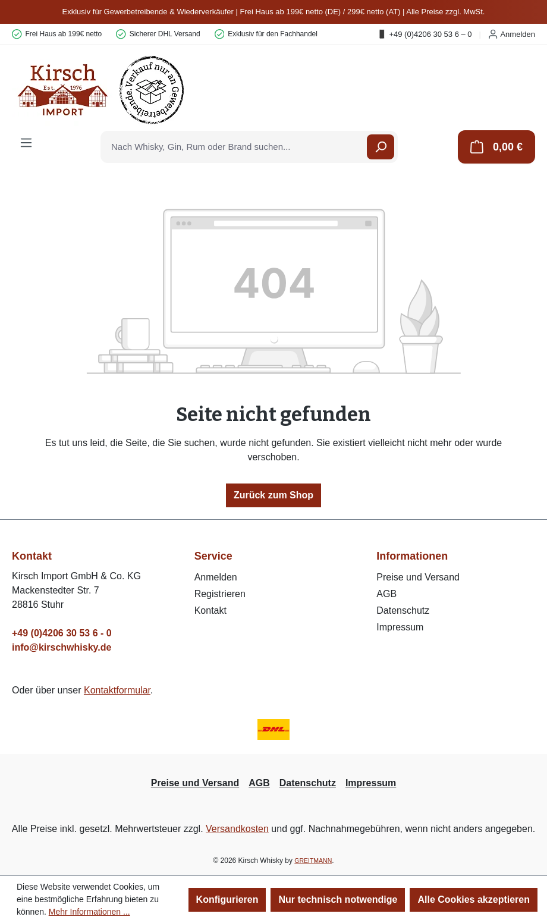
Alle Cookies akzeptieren (473, 899)
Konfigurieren (227, 899)
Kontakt (210, 610)
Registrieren (220, 594)
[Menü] (26, 143)
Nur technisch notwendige (337, 899)
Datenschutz (402, 610)
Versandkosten (237, 829)
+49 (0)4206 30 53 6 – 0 (424, 34)
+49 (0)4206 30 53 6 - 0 (62, 633)
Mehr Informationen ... (89, 911)
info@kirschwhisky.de (61, 647)
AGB (386, 594)
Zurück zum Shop (273, 495)
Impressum (399, 627)
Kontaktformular (117, 690)
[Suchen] (380, 146)
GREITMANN (313, 860)
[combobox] (234, 147)
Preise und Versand (418, 577)
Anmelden (511, 34)
